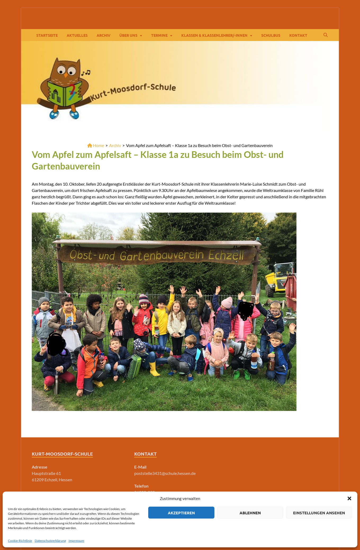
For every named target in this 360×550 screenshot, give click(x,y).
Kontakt (298, 35)
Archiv (103, 35)
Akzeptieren (181, 512)
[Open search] (326, 35)
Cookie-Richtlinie (20, 541)
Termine (159, 35)
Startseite (47, 35)
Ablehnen (250, 512)
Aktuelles (77, 35)
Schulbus (270, 35)
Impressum (76, 541)
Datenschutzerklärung (50, 541)
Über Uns (128, 35)
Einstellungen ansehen (319, 512)
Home (95, 145)
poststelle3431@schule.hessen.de (165, 473)
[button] (349, 498)
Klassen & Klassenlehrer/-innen (214, 35)
